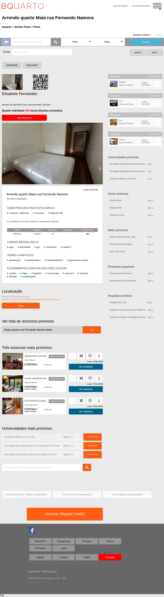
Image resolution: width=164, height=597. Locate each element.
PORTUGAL (49, 571)
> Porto (35, 27)
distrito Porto (22, 27)
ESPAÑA (34, 571)
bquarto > (8, 27)
